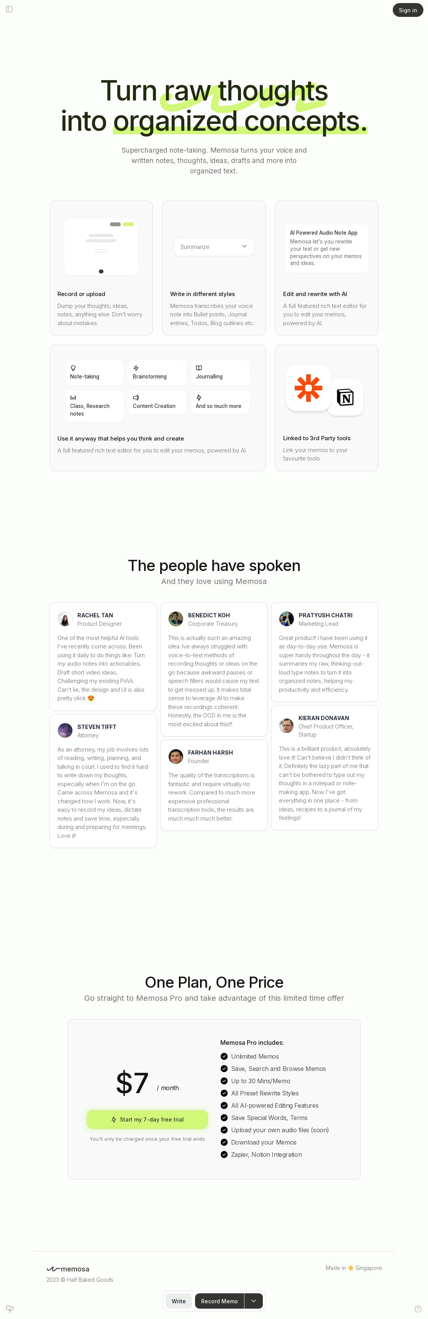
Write (179, 1301)
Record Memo (219, 1301)
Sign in (408, 10)
